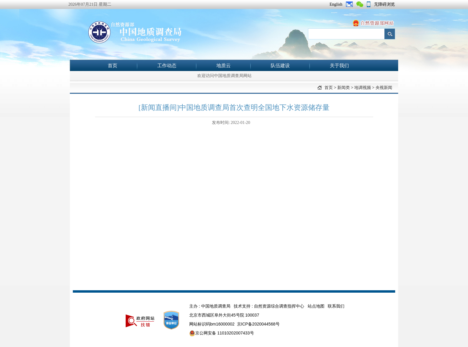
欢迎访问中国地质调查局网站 (224, 75)
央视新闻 (383, 87)
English (336, 4)
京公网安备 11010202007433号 (221, 333)
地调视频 (362, 87)
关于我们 (339, 65)
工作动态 (166, 65)
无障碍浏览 (384, 4)
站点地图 (316, 306)
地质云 (223, 65)
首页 (112, 65)
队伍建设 (280, 65)
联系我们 (336, 306)
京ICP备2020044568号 (258, 324)
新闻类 (343, 87)
